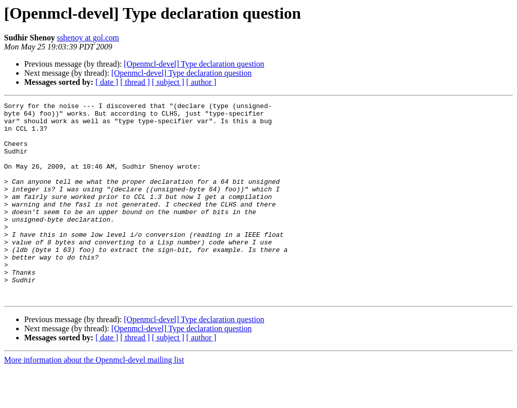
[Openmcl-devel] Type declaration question (194, 64)
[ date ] (106, 82)
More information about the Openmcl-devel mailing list (94, 399)
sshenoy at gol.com (88, 37)
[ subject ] (168, 82)
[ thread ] (135, 82)
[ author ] (201, 82)
